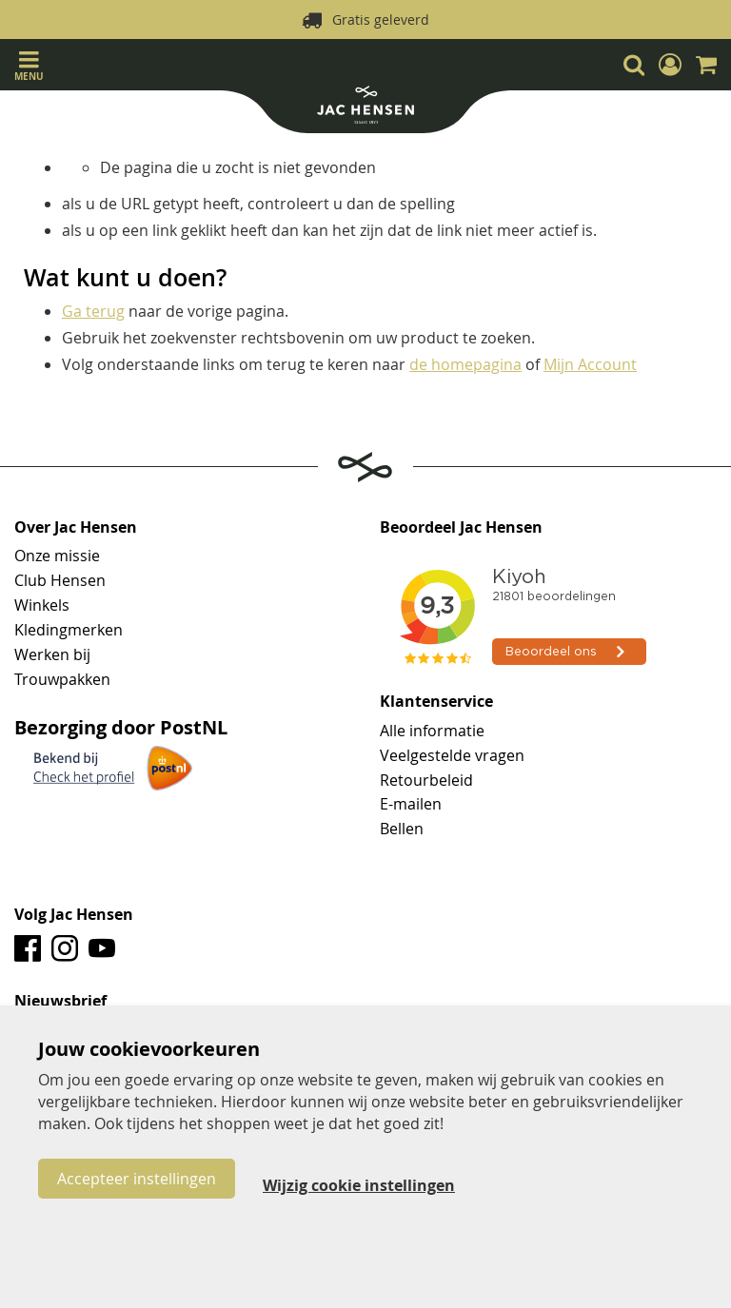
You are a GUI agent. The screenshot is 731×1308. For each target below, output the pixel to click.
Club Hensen (60, 580)
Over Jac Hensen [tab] (75, 528)
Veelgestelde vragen (452, 755)
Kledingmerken (68, 629)
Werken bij (52, 654)
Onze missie (57, 555)
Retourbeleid (426, 780)
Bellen (402, 828)
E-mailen (411, 803)
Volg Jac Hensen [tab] (73, 915)
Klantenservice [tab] (436, 702)
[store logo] (365, 107)
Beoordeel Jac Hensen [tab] (461, 528)
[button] (670, 65)
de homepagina (465, 364)
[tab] (365, 1001)
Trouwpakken (62, 679)
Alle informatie (432, 730)
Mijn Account (590, 364)
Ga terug (93, 311)
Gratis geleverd (380, 19)
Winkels (41, 605)
